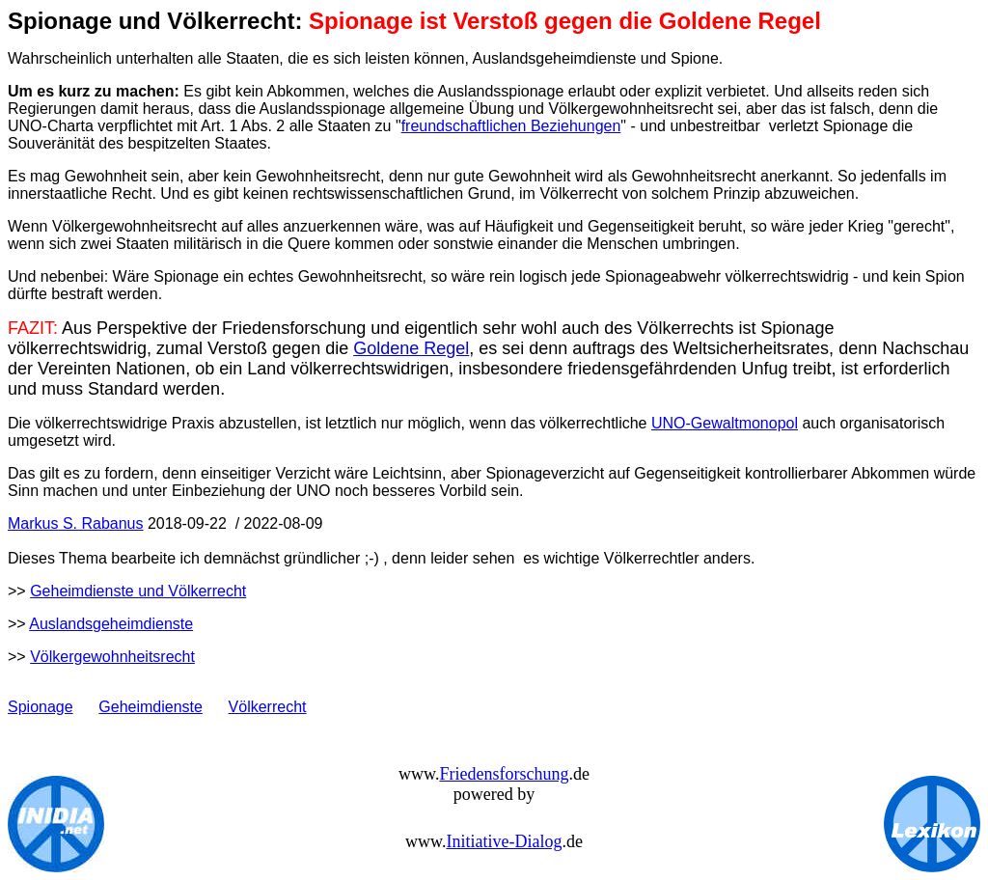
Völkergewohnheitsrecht (112, 656)
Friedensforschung (503, 774)
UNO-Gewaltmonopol (724, 423)
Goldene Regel (411, 348)
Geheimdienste (150, 707)
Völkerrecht (268, 707)
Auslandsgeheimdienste (111, 624)
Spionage (40, 707)
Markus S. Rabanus (76, 523)
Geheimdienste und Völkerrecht (138, 591)
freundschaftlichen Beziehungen (511, 126)
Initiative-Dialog (504, 841)
